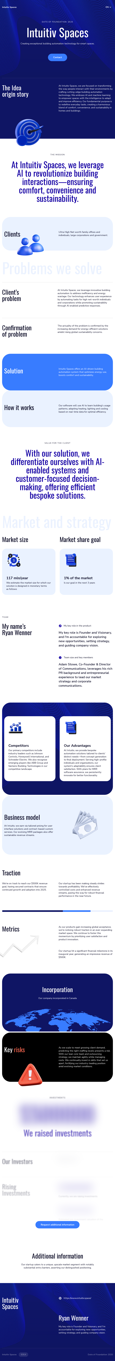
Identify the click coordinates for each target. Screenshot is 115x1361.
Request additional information (57, 1224)
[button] (108, 7)
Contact (57, 57)
